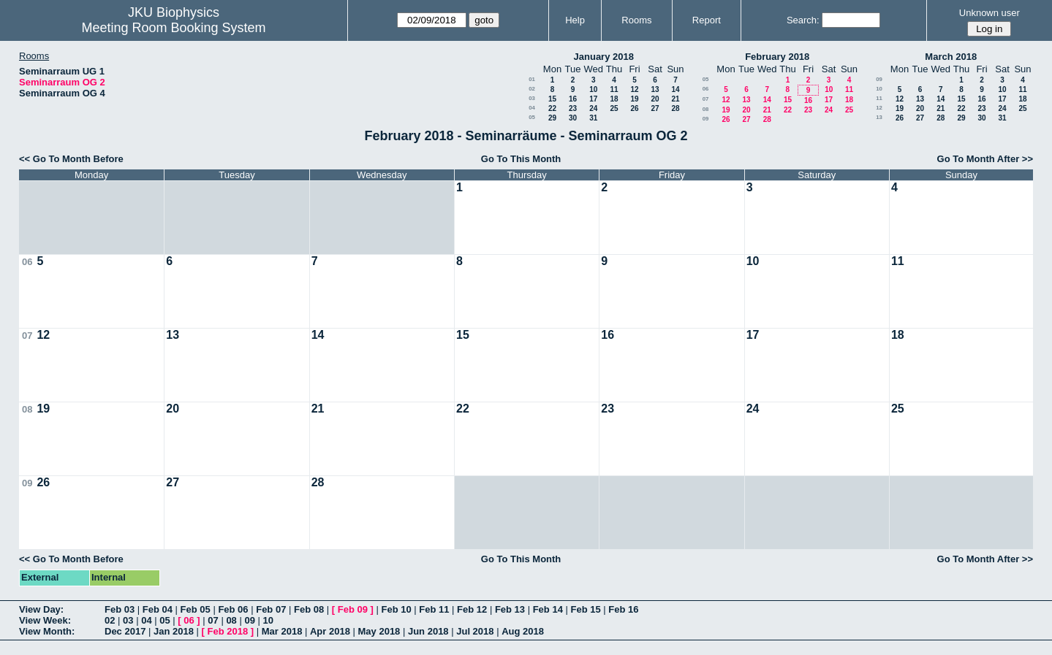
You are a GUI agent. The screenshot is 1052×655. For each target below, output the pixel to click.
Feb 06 (233, 609)
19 (634, 99)
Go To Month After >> (985, 158)
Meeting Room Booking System (173, 27)
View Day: (41, 609)
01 (532, 79)
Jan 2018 (174, 631)
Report (706, 20)
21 (675, 99)
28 (675, 108)
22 (552, 108)
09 (706, 118)
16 (573, 99)
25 (614, 108)
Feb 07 (271, 609)
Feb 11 (434, 609)
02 (532, 88)
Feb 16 (623, 609)
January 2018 (604, 56)
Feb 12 (472, 609)
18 (614, 99)
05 (532, 117)
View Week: (45, 620)
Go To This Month (521, 158)
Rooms (636, 20)
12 (634, 89)
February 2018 (777, 56)
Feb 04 (158, 609)
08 (706, 109)
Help (575, 20)
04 (532, 107)
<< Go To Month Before (71, 158)
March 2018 (951, 56)
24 (593, 108)
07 (706, 99)
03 (532, 98)
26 (634, 108)
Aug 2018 (523, 631)
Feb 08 (309, 609)
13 (655, 89)
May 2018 (379, 631)
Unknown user (989, 12)
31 (593, 118)
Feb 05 (196, 609)
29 (552, 118)
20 (655, 99)
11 (614, 89)
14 (675, 89)
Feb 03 (120, 609)
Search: (803, 20)
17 (593, 99)
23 (573, 108)
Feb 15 (585, 609)
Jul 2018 (474, 631)
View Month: (47, 631)
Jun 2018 (428, 631)
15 (552, 99)
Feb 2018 (228, 631)
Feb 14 (548, 609)
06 (706, 88)
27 (655, 108)
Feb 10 (396, 609)
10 (593, 89)
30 (573, 118)
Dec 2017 (125, 631)
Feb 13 (510, 609)
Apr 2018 (330, 631)
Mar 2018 (282, 631)
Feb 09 (353, 609)
